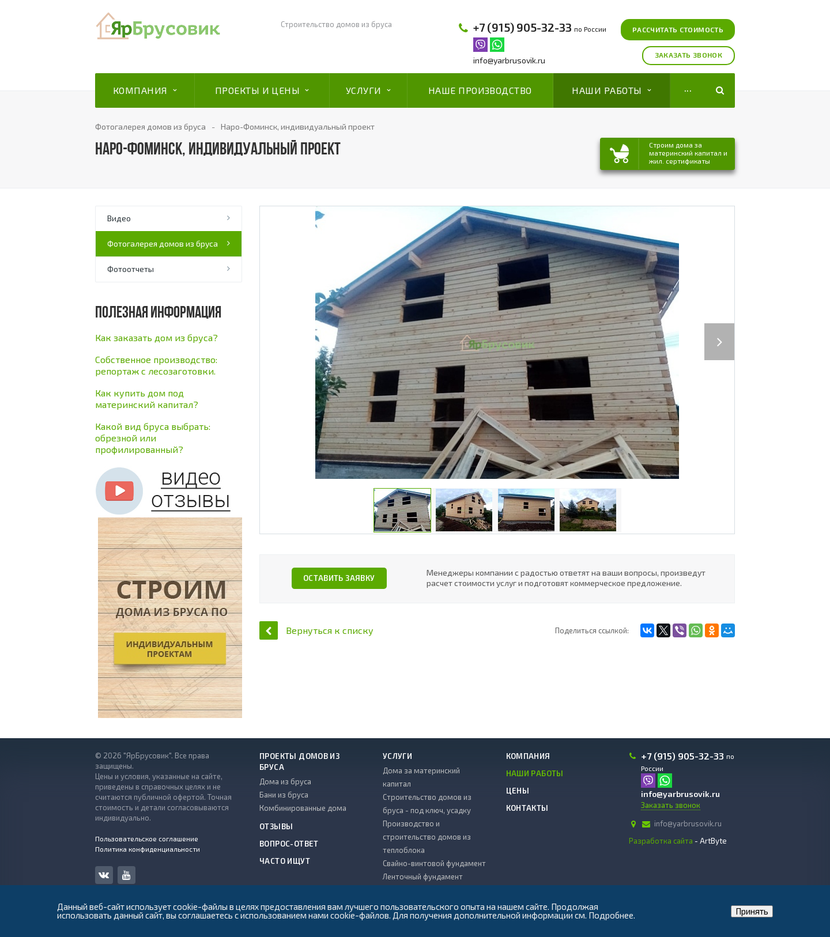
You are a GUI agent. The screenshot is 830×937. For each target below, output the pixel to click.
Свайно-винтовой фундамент (434, 863)
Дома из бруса (285, 781)
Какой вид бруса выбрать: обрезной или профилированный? (152, 438)
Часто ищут (284, 861)
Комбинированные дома (302, 808)
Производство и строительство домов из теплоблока (427, 837)
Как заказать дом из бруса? (156, 337)
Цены (518, 790)
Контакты (527, 808)
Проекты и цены (262, 90)
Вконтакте (104, 874)
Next (724, 329)
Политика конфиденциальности (147, 849)
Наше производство (480, 90)
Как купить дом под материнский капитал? (146, 398)
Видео (119, 218)
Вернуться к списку (316, 630)
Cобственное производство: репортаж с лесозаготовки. (156, 365)
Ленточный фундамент (423, 876)
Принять (751, 911)
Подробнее (610, 915)
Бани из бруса (283, 794)
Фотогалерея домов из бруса (162, 243)
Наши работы (611, 90)
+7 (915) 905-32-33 (522, 27)
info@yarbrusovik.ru (509, 60)
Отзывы (276, 826)
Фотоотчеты (130, 269)
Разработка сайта (661, 840)
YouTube (126, 875)
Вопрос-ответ (289, 843)
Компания (144, 90)
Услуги (368, 90)
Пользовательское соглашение (146, 838)
